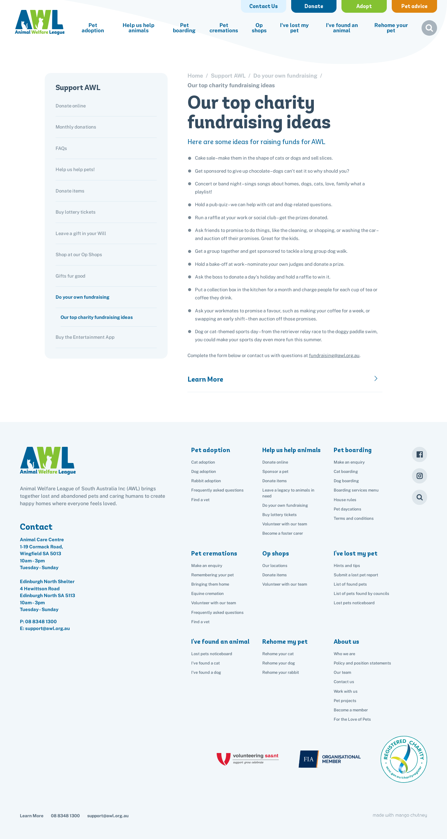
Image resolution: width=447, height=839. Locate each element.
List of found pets (350, 584)
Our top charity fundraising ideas (97, 317)
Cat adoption (203, 462)
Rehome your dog (278, 663)
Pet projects (345, 700)
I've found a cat (205, 663)
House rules (345, 499)
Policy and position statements (362, 663)
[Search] (419, 497)
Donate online (71, 105)
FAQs (61, 148)
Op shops (259, 28)
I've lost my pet (294, 28)
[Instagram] (419, 475)
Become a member (351, 710)
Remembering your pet (212, 575)
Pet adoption (93, 28)
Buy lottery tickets (76, 212)
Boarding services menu (356, 490)
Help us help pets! (75, 169)
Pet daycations (347, 509)
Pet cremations (224, 28)
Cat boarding (346, 471)
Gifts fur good (70, 276)
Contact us (344, 681)
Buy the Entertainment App (85, 337)
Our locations (274, 565)
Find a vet (200, 499)
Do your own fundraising (82, 297)
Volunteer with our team (284, 524)
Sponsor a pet (275, 471)
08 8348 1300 (41, 621)
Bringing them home (210, 584)
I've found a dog (206, 672)
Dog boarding (346, 480)
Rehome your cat (278, 653)
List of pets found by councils (361, 593)
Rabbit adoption (206, 480)
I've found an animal (342, 28)
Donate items (70, 190)
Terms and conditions (354, 518)
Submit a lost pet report (356, 575)
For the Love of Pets (352, 719)
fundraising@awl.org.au (334, 355)
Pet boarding (184, 28)
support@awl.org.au (108, 815)
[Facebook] (419, 454)
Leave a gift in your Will (81, 233)
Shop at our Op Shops (79, 254)
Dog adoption (203, 471)
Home (195, 76)
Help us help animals (138, 28)
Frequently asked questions (217, 490)
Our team (342, 672)
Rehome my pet (285, 641)
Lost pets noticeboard (354, 603)
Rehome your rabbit (280, 672)
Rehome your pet (391, 28)
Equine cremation (207, 593)
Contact (36, 526)
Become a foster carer (282, 533)
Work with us (346, 691)
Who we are (344, 653)
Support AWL (78, 87)
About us (346, 641)
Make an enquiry (349, 462)
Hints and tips (347, 565)
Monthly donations (76, 126)
